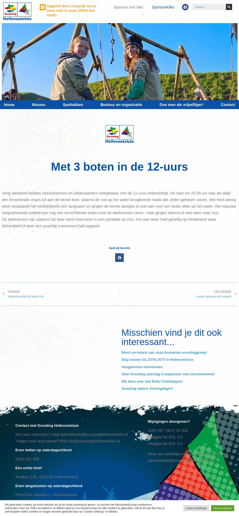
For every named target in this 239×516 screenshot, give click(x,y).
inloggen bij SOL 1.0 (165, 437)
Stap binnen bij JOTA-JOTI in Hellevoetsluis (158, 360)
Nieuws (38, 105)
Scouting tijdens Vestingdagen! (147, 389)
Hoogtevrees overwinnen (142, 367)
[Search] (229, 7)
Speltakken (73, 105)
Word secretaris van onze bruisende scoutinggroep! (164, 352)
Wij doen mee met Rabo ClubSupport (152, 381)
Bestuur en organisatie (121, 105)
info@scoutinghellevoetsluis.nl (94, 441)
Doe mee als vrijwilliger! (182, 105)
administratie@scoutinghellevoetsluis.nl (93, 434)
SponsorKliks (163, 7)
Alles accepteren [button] (222, 508)
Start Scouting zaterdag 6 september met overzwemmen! (168, 374)
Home (9, 105)
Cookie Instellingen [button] (196, 508)
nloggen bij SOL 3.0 (165, 443)
